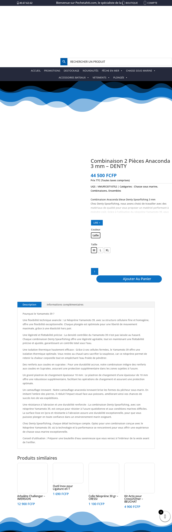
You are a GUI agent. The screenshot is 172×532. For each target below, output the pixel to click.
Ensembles (114, 190)
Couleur (95, 229)
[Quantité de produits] (94, 271)
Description (29, 304)
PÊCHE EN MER (112, 70)
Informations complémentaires (65, 304)
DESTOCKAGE (71, 70)
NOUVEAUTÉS (90, 70)
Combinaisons (99, 190)
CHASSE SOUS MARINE (141, 70)
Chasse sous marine (145, 186)
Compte (152, 2)
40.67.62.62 (25, 2)
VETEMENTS (101, 77)
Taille (94, 244)
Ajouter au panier (137, 278)
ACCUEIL (36, 70)
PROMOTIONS (52, 70)
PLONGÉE (120, 77)
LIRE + (96, 222)
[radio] (95, 235)
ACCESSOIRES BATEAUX (74, 77)
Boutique (132, 2)
